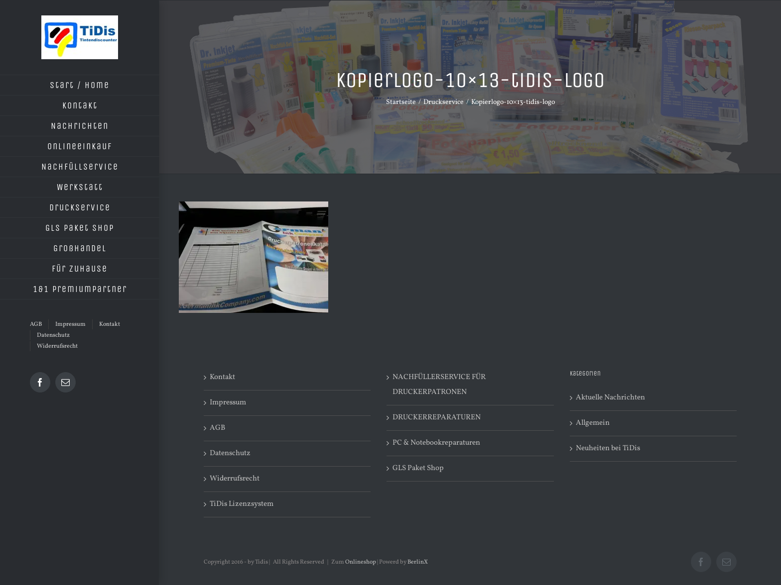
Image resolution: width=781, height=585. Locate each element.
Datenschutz (230, 453)
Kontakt (222, 377)
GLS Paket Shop (418, 468)
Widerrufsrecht (235, 479)
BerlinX (417, 562)
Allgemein (593, 423)
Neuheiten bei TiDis (608, 448)
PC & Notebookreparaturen (436, 443)
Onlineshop (360, 562)
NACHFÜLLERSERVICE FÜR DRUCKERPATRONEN (439, 384)
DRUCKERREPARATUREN (436, 417)
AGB (217, 428)
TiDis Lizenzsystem (241, 504)
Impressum (228, 402)
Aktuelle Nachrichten (610, 397)
